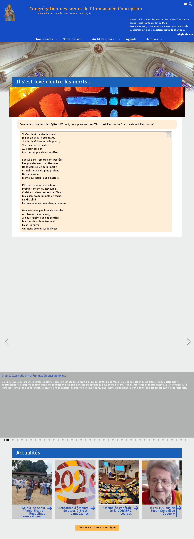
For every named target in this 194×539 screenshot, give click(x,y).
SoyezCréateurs (103, 527)
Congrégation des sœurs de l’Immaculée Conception (92, 11)
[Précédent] (6, 274)
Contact (63, 499)
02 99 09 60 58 (32, 487)
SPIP (122, 527)
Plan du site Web (104, 460)
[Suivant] (187, 274)
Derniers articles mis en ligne (97, 393)
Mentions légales (133, 522)
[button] (190, 4)
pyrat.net (83, 527)
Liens (81, 460)
